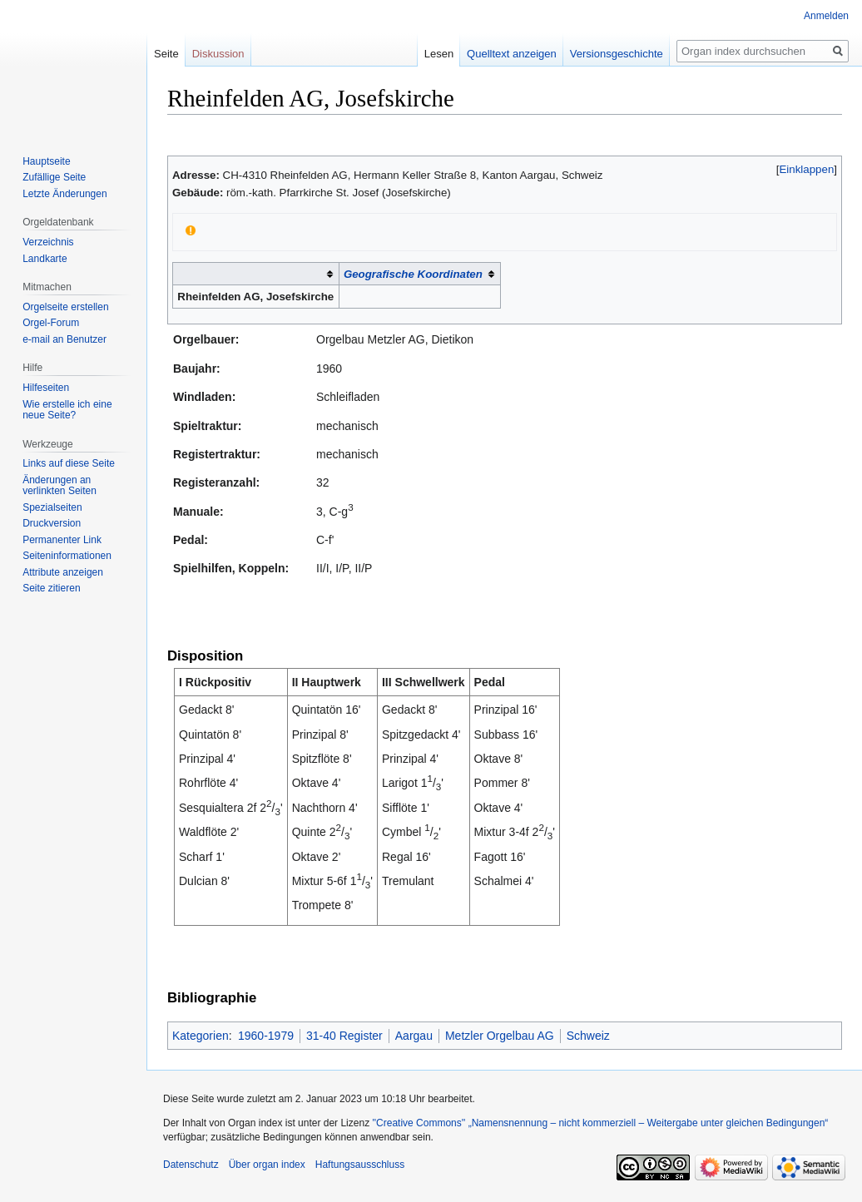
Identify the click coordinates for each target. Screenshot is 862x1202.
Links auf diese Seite (68, 463)
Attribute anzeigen (62, 572)
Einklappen (807, 169)
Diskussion (218, 53)
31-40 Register (344, 1035)
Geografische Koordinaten (413, 274)
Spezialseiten (52, 507)
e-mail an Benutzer (64, 339)
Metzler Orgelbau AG (499, 1035)
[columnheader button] (256, 273)
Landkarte (44, 259)
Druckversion (51, 523)
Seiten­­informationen (66, 555)
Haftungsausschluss (359, 1164)
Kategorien (200, 1035)
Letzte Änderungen (64, 194)
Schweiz (588, 1035)
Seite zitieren (51, 588)
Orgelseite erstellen (65, 307)
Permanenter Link (62, 540)
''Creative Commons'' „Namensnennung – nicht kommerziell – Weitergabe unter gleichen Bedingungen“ (600, 1123)
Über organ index (267, 1164)
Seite (166, 53)
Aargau (414, 1035)
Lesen (438, 53)
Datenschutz (191, 1164)
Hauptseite (46, 161)
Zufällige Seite (54, 177)
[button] (806, 169)
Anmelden (826, 16)
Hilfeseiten (45, 387)
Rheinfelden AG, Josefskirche (255, 296)
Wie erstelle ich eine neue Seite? (66, 410)
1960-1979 (266, 1035)
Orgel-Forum (50, 323)
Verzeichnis (47, 242)
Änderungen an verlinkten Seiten (59, 485)
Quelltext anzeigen (512, 53)
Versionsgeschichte (616, 53)
